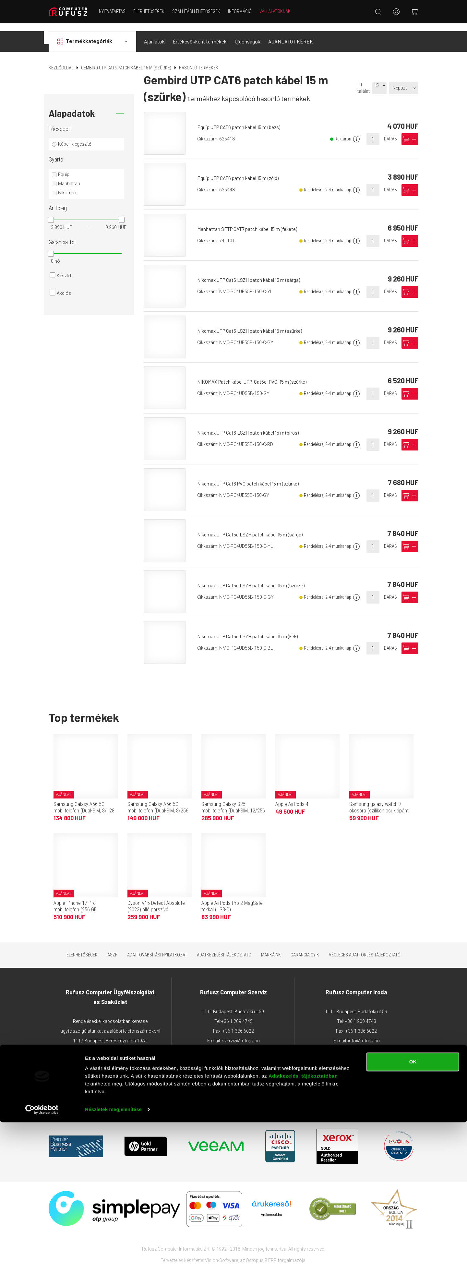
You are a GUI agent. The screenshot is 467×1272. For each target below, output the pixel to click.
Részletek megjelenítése (113, 1259)
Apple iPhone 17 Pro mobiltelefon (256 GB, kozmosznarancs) (76, 901)
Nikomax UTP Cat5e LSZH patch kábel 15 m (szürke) (253, 577)
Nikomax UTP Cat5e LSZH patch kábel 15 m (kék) (250, 628)
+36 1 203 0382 (129, 1042)
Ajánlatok (154, 33)
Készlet (64, 267)
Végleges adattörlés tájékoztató (365, 946)
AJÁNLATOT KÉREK (290, 33)
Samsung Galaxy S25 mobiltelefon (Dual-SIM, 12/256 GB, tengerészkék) (233, 802)
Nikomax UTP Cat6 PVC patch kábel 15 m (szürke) (251, 476)
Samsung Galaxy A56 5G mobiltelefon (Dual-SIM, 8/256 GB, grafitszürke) (157, 802)
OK (413, 1211)
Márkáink (271, 946)
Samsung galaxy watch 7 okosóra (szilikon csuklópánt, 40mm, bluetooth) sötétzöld (379, 802)
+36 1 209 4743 (360, 1013)
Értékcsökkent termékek (200, 33)
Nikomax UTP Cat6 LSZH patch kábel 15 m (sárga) (251, 272)
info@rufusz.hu (364, 1033)
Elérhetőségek (153, 11)
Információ (244, 11)
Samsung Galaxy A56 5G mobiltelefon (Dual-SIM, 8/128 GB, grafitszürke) (84, 802)
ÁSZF (112, 946)
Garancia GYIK (305, 946)
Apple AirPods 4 (291, 796)
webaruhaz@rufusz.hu (117, 1071)
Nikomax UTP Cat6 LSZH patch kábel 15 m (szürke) (252, 323)
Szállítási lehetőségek (200, 11)
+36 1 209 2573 (110, 1052)
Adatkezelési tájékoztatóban (303, 1226)
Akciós (64, 285)
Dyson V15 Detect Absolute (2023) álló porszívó (156, 898)
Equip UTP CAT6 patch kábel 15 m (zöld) (240, 170)
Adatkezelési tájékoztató (224, 946)
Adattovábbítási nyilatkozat (157, 946)
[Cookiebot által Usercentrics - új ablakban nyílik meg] (42, 1259)
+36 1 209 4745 (237, 1013)
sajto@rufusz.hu (375, 1042)
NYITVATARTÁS (116, 11)
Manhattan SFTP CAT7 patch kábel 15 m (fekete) (249, 221)
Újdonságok (247, 33)
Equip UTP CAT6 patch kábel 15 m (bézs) (241, 119)
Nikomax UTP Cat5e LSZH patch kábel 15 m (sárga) (252, 526)
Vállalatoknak (279, 11)
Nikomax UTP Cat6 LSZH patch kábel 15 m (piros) (251, 425)
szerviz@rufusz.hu (241, 1033)
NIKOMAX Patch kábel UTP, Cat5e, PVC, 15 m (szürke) (254, 374)
